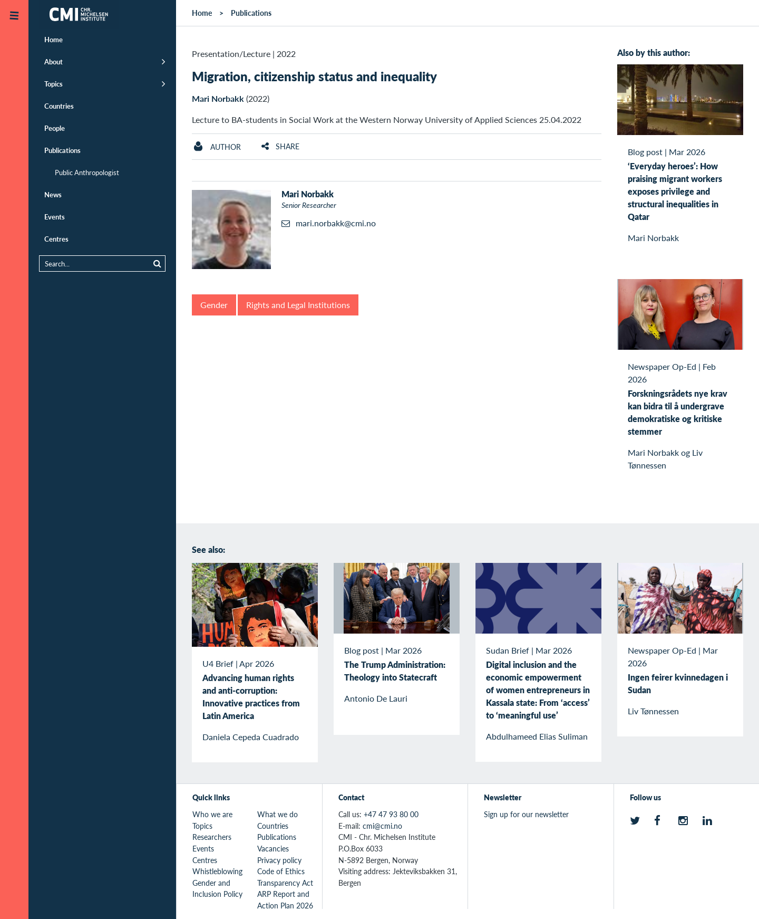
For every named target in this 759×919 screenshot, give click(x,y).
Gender (214, 305)
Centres (56, 239)
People (54, 128)
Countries (59, 106)
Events (54, 217)
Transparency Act (285, 882)
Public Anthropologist (87, 172)
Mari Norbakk (218, 98)
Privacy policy (279, 860)
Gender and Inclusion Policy (217, 888)
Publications (62, 150)
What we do (277, 814)
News (53, 194)
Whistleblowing (217, 871)
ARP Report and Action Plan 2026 (285, 899)
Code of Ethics (281, 871)
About (53, 61)
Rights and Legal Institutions (298, 305)
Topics (53, 84)
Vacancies (273, 848)
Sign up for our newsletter (526, 814)
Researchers (211, 836)
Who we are (212, 814)
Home (53, 39)
